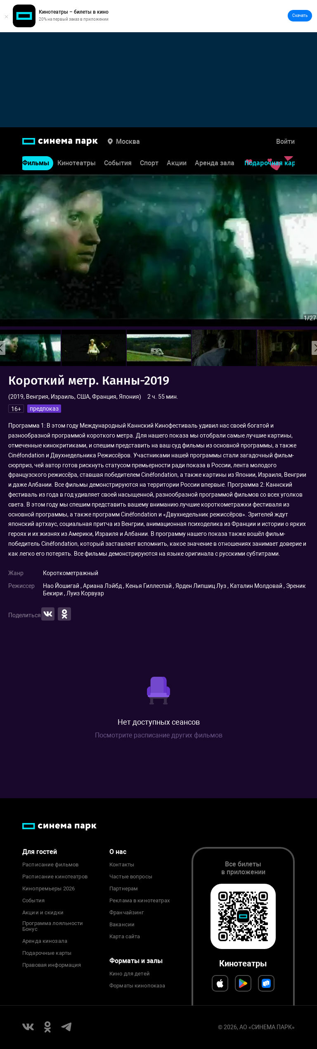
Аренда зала (214, 164)
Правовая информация (51, 965)
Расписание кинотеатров (55, 877)
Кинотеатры (76, 164)
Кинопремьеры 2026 (48, 889)
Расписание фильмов (50, 865)
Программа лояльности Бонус (52, 926)
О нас (117, 852)
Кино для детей (129, 974)
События (118, 164)
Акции (177, 164)
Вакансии (122, 925)
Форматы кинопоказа (137, 986)
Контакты (121, 865)
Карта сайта (124, 937)
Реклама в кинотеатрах (139, 901)
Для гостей (39, 852)
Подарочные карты (46, 953)
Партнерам (123, 889)
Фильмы (35, 164)
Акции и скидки (43, 913)
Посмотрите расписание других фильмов (158, 735)
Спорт (149, 164)
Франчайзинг (126, 913)
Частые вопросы (130, 877)
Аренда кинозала (44, 941)
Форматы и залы (136, 961)
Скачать (300, 15)
